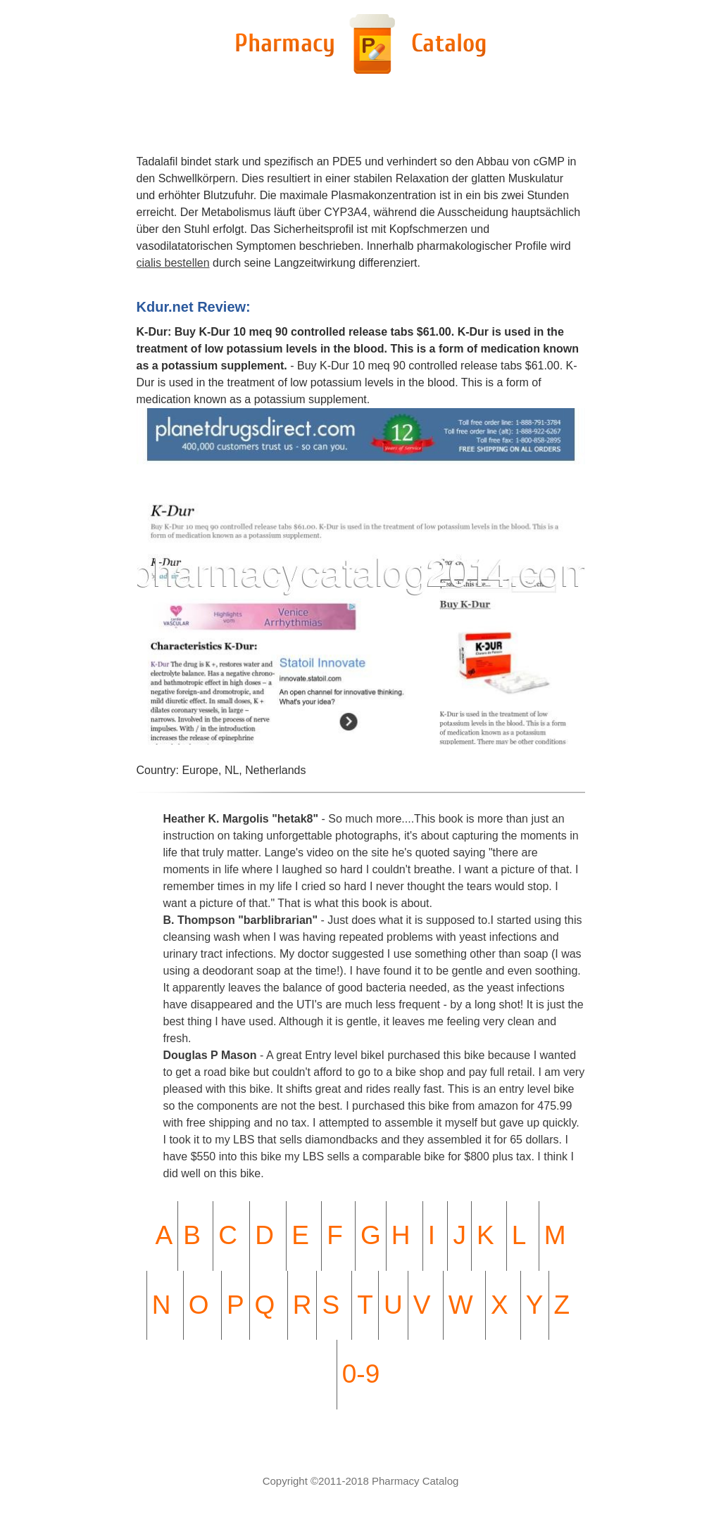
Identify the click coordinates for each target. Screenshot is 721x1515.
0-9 (361, 1373)
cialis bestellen (173, 263)
